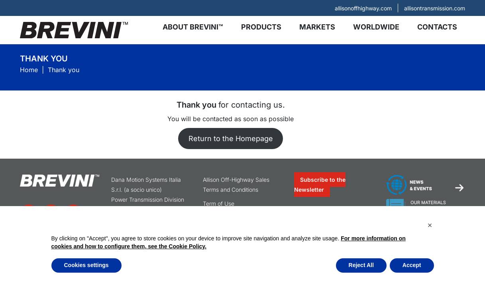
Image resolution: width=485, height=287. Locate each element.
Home (29, 70)
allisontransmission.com (434, 8)
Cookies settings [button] (86, 265)
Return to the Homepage (231, 138)
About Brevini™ (193, 27)
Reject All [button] (361, 265)
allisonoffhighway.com (363, 8)
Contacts (437, 27)
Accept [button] (412, 265)
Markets (317, 27)
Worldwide (376, 27)
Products (261, 27)
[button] (430, 225)
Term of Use (218, 203)
